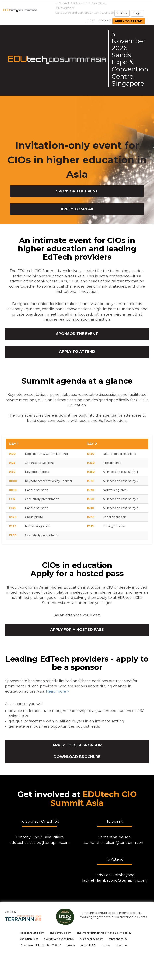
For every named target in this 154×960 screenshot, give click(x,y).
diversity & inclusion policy (59, 938)
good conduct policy (32, 932)
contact (106, 944)
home (90, 20)
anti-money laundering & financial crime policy (104, 932)
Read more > (57, 691)
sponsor (104, 20)
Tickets (122, 13)
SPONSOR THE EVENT (77, 191)
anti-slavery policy (60, 932)
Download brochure (77, 757)
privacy (71, 944)
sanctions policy (118, 938)
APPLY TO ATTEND (77, 351)
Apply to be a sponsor (77, 745)
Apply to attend (128, 21)
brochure (122, 944)
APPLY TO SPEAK (77, 209)
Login (137, 13)
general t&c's (88, 944)
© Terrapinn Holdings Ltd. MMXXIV (40, 944)
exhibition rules (29, 938)
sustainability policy (91, 938)
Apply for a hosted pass (77, 629)
